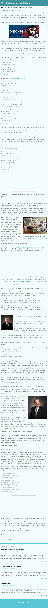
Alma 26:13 (30, 379)
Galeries (27, 605)
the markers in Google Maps (15, 283)
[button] (46, 8)
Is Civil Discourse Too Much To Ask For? (11, 566)
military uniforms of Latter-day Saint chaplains (32, 281)
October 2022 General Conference (12, 305)
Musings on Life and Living (17, 2)
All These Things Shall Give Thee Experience (12, 549)
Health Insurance (5, 583)
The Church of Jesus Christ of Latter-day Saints (22, 247)
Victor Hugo (35, 13)
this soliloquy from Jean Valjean (19, 78)
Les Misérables (22, 20)
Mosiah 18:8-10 (36, 463)
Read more (44, 562)
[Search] (46, 3)
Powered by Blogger (24, 602)
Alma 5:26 (37, 379)
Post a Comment (7, 539)
